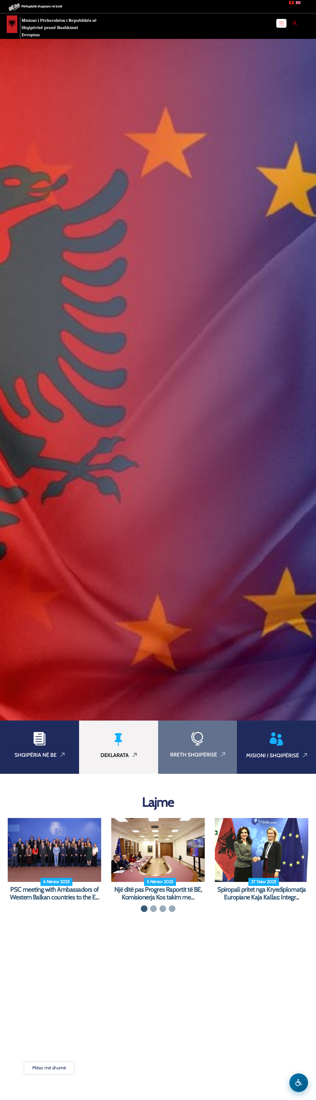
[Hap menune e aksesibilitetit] (298, 1082)
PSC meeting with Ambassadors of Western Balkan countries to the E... (54, 893)
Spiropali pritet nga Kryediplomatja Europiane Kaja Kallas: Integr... (261, 893)
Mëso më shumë (49, 1068)
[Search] (294, 23)
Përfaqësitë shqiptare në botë (41, 6)
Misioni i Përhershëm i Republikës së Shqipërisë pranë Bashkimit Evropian (59, 27)
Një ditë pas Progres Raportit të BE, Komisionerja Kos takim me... (158, 893)
